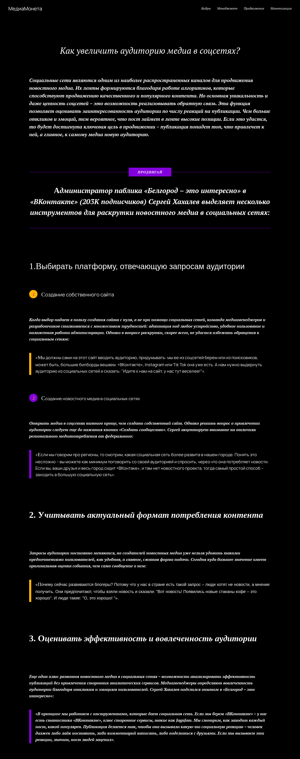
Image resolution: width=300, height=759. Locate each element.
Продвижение (254, 8)
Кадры (206, 8)
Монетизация (281, 8)
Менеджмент (227, 8)
